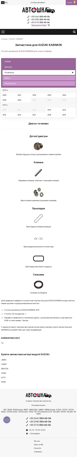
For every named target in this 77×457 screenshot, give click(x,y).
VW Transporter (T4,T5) (45, 411)
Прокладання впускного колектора (38, 247)
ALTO (3, 377)
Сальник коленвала (38, 293)
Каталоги (37, 448)
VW (35, 411)
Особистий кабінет (38, 3)
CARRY (4, 364)
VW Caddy (56, 411)
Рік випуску (9, 72)
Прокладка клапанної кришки (38, 227)
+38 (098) (40, 19)
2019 (64, 115)
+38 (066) (40, 16)
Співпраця (38, 452)
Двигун (8, 78)
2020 (4, 95)
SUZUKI (12, 39)
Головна (4, 39)
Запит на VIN (38, 445)
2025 (4, 100)
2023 (49, 95)
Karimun (8, 67)
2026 (19, 100)
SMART (26, 409)
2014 (64, 110)
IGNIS (3, 382)
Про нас (37, 441)
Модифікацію (10, 83)
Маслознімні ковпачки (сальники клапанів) (38, 200)
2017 (34, 115)
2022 (34, 95)
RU (6, 3)
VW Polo (63, 411)
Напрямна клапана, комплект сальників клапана (38, 180)
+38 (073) (40, 22)
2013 (49, 110)
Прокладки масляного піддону (38, 267)
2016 (19, 115)
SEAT (5, 409)
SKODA (10, 409)
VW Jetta (70, 411)
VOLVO (31, 411)
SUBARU (41, 409)
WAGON (4, 369)
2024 (64, 95)
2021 (19, 95)
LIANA (3, 373)
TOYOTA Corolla (12, 411)
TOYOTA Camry (23, 411)
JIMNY (3, 360)
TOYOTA (64, 409)
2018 (49, 115)
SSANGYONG (33, 409)
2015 (4, 115)
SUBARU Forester (50, 409)
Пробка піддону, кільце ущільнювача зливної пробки (38, 154)
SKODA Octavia (18, 409)
